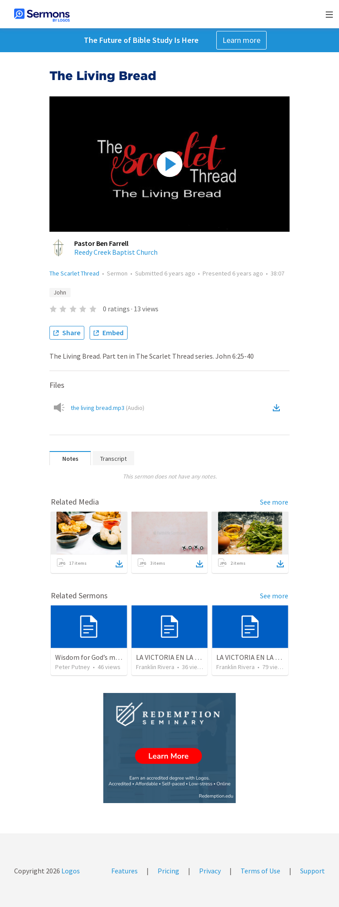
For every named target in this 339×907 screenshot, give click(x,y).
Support (312, 870)
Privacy (210, 870)
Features (124, 870)
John (60, 292)
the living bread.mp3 (107, 408)
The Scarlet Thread (74, 273)
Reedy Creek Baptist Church (116, 252)
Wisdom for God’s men (89, 657)
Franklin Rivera (155, 667)
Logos (70, 870)
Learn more (241, 40)
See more (274, 502)
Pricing (168, 870)
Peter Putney (72, 667)
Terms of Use (260, 870)
